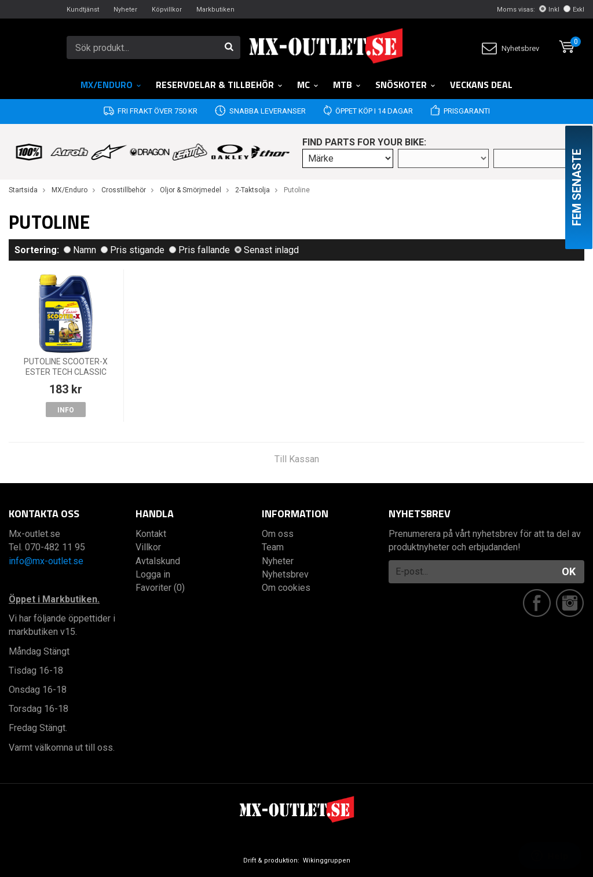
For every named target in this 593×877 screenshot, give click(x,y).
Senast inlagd (267, 249)
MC (308, 85)
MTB (347, 85)
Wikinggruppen (326, 860)
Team (273, 547)
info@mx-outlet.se (46, 561)
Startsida (23, 190)
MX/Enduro (111, 85)
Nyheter (125, 9)
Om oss (278, 533)
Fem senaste (577, 187)
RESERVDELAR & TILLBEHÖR (219, 85)
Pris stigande (132, 249)
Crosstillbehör (123, 190)
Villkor (148, 547)
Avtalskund (158, 561)
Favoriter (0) (160, 587)
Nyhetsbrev (510, 48)
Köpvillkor (167, 9)
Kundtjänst (83, 9)
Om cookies (286, 587)
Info (65, 410)
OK (569, 571)
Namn (80, 249)
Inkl (549, 9)
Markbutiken (215, 9)
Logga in (153, 574)
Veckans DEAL (481, 85)
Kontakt (151, 533)
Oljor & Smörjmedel (190, 190)
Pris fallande (199, 249)
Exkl (573, 9)
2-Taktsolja (252, 190)
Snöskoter (405, 85)
